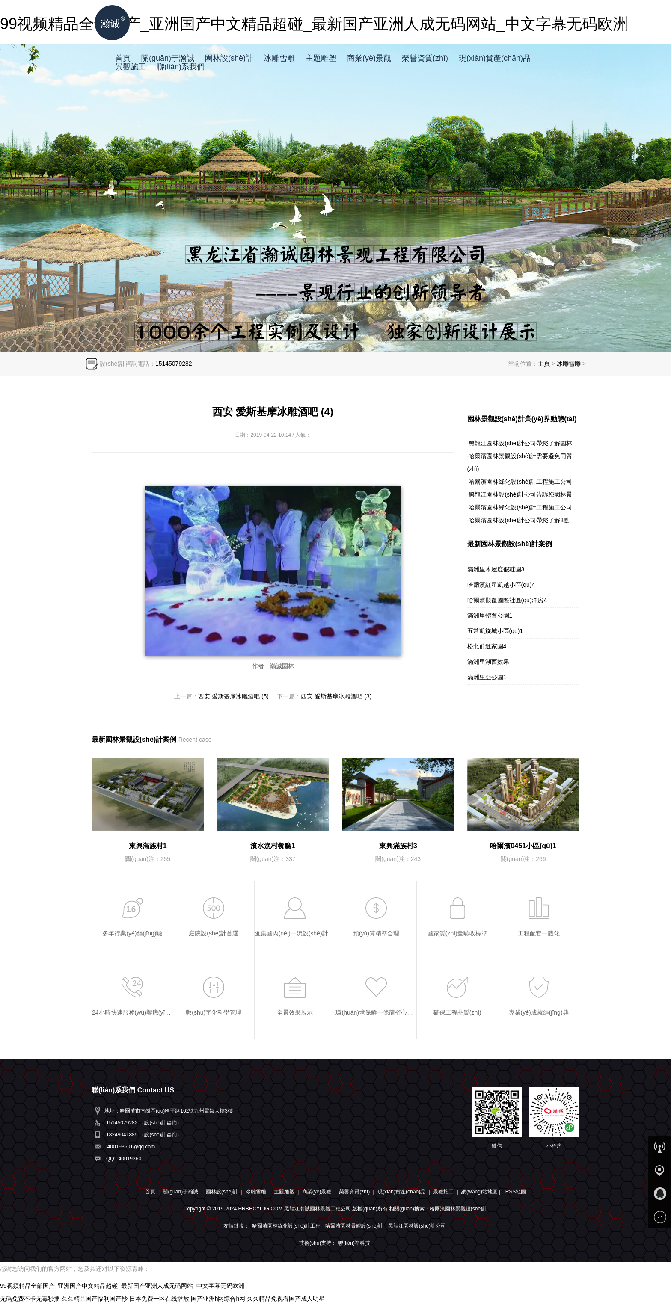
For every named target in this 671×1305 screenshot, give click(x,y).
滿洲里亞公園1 (487, 677)
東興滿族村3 (398, 845)
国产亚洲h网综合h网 (218, 1298)
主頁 (544, 363)
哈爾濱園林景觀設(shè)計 (354, 1226)
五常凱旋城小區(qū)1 (495, 630)
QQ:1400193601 (125, 1159)
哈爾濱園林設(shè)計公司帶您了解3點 (519, 520)
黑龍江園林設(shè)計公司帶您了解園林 (520, 443)
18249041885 (121, 1135)
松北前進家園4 (487, 646)
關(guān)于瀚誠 (167, 58)
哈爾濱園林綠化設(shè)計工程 (286, 1226)
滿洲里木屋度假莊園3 (496, 569)
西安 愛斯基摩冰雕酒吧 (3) (336, 696)
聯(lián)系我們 (181, 66)
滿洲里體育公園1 (490, 615)
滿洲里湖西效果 (488, 661)
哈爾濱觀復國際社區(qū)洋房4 (507, 600)
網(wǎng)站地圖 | (481, 1192)
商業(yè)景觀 (369, 58)
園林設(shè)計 (229, 58)
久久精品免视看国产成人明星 (286, 1298)
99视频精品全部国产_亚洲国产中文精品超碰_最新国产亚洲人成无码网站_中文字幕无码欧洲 (122, 1285)
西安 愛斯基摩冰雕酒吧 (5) (233, 696)
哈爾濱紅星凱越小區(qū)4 (501, 584)
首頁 (123, 58)
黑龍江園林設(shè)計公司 (417, 1226)
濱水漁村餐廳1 (272, 845)
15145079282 (173, 363)
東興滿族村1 (148, 845)
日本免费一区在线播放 (159, 1298)
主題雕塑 (321, 58)
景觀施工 (130, 66)
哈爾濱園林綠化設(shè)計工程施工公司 (520, 481)
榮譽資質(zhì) (425, 58)
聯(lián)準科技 (354, 1243)
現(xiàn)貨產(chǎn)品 (495, 58)
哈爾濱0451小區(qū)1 (523, 845)
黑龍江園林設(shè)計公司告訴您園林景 (520, 494)
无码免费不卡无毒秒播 (30, 1298)
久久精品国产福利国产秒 (95, 1298)
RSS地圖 (515, 1192)
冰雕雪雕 (279, 58)
